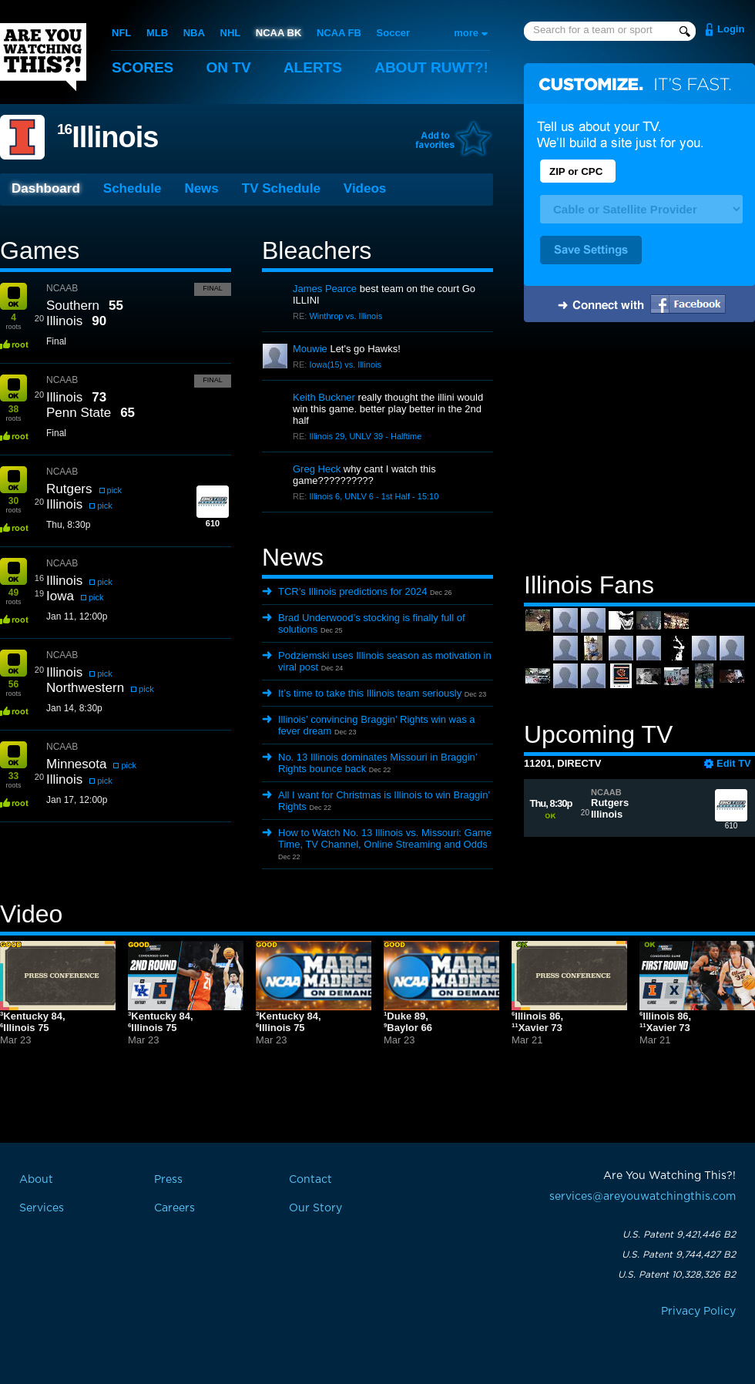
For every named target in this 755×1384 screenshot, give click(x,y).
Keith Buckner (324, 397)
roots (13, 321)
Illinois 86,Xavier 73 (537, 1022)
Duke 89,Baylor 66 (408, 1022)
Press (168, 1179)
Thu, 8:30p (68, 524)
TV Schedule (281, 188)
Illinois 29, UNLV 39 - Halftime (365, 436)
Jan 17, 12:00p (76, 799)
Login (730, 29)
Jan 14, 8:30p (74, 708)
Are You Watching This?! (43, 57)
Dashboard (46, 188)
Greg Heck (317, 469)
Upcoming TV (598, 734)
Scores (142, 67)
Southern (72, 305)
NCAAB (62, 288)
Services (41, 1208)
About (431, 67)
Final (213, 288)
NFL (121, 33)
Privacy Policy (698, 1311)
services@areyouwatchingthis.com (642, 1196)
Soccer (393, 33)
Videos (365, 188)
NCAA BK (278, 33)
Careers (174, 1208)
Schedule (132, 188)
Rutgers (69, 489)
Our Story (315, 1208)
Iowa (60, 596)
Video (31, 914)
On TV (228, 67)
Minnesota (76, 764)
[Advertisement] (639, 449)
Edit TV (733, 763)
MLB (157, 33)
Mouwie (310, 348)
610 (731, 812)
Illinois (108, 137)
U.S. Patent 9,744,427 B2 (679, 1254)
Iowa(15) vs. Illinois (345, 364)
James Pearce (325, 288)
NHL (230, 33)
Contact (310, 1179)
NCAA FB (339, 33)
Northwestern (85, 687)
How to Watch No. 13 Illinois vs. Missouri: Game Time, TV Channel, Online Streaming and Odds (385, 838)
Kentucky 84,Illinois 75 (32, 1022)
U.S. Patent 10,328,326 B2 (677, 1274)
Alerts (313, 67)
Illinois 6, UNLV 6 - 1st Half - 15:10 (373, 496)
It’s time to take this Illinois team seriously (369, 693)
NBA (194, 33)
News (201, 188)
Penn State (78, 412)
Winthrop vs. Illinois (345, 316)
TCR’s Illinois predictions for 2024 (352, 591)
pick (114, 490)
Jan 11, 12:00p (76, 616)
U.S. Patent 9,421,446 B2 (679, 1234)
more (466, 33)
